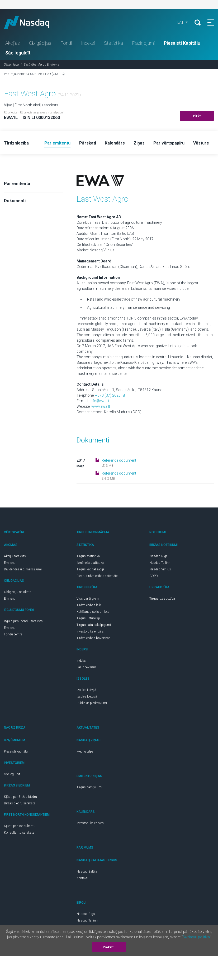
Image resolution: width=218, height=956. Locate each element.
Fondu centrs (13, 634)
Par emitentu (17, 183)
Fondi (66, 43)
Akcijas (12, 43)
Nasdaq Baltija (87, 871)
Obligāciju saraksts (17, 592)
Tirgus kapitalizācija (91, 569)
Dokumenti (15, 200)
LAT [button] (180, 22)
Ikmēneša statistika (90, 563)
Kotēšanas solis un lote (93, 612)
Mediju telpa (85, 751)
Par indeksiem (86, 667)
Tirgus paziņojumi (89, 787)
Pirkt (197, 116)
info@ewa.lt (99, 401)
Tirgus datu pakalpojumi (94, 625)
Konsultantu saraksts (19, 832)
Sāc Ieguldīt (18, 53)
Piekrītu (109, 947)
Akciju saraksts (15, 556)
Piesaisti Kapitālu (182, 43)
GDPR (153, 576)
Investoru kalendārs (90, 631)
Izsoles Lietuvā (87, 696)
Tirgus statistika (88, 556)
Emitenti (10, 563)
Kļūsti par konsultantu (19, 826)
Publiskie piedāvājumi (92, 703)
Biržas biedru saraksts (20, 803)
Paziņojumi (143, 43)
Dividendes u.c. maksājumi (23, 569)
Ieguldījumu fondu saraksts (23, 621)
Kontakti (82, 878)
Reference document (119, 460)
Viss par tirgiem (88, 598)
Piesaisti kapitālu (16, 751)
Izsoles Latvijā (86, 690)
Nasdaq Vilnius (160, 569)
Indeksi (88, 43)
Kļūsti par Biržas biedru (20, 797)
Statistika (113, 43)
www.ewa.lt (100, 406)
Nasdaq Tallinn (159, 563)
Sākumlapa (11, 64)
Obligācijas (40, 43)
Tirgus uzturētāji (88, 618)
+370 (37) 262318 (110, 395)
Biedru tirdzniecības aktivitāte (97, 576)
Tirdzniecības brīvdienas (94, 638)
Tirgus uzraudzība (162, 598)
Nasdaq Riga (158, 556)
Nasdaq (31, 22)
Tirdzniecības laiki (89, 605)
